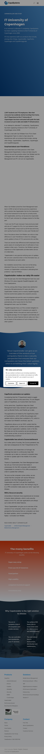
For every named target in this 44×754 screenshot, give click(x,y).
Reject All (22, 383)
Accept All (33, 383)
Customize (11, 383)
